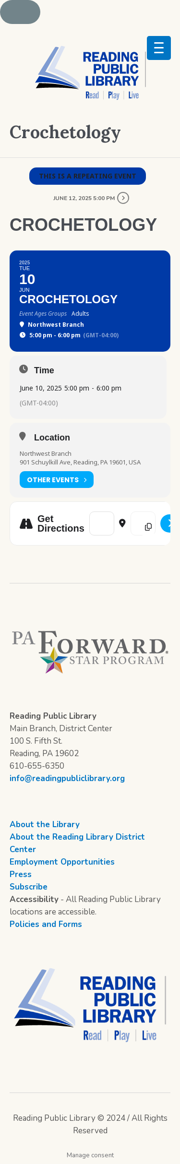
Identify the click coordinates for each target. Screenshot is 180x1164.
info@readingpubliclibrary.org (67, 778)
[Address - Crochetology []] (101, 523)
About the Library (45, 824)
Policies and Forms (46, 924)
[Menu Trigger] (159, 48)
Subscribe (29, 886)
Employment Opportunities (62, 861)
